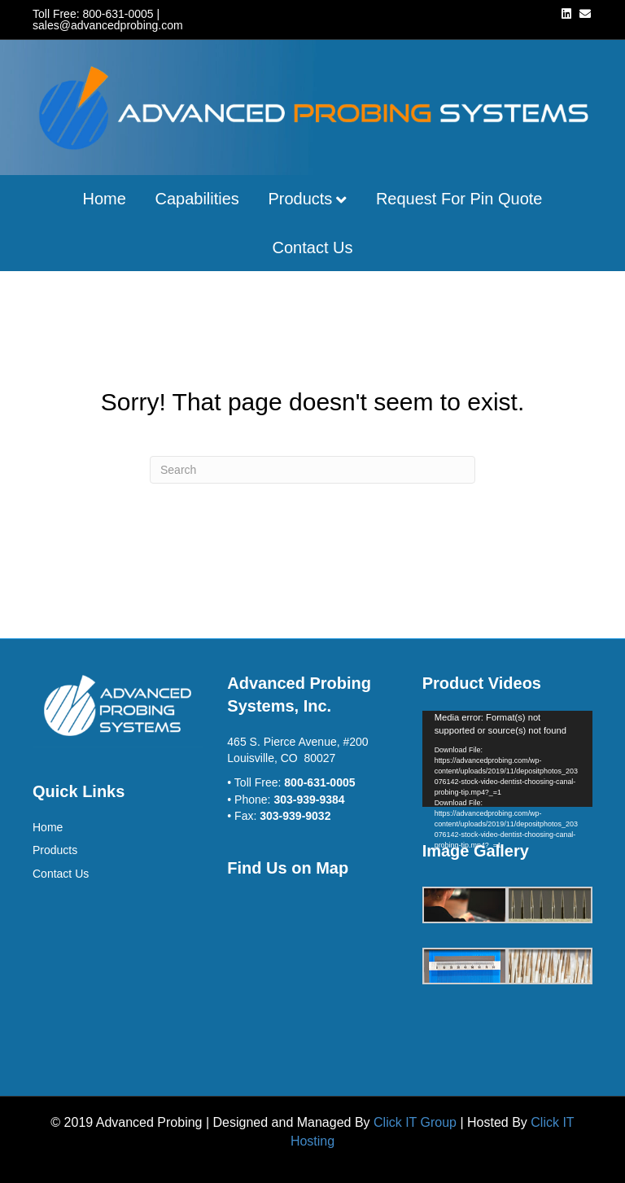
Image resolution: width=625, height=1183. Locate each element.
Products (300, 199)
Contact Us (313, 247)
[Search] (312, 470)
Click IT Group (415, 1122)
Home (104, 199)
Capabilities (196, 199)
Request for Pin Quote (459, 199)
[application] (507, 759)
